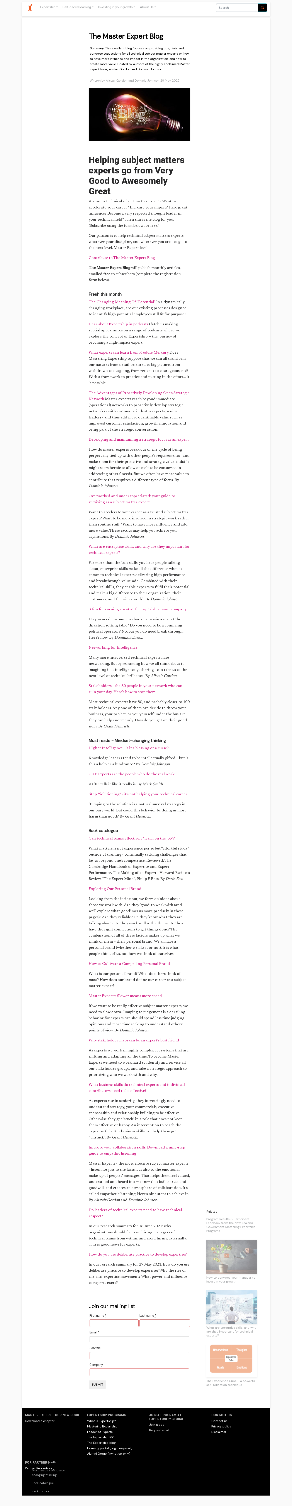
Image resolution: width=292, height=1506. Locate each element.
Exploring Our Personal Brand (115, 889)
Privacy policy (221, 1426)
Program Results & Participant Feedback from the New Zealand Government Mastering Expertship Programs (231, 1225)
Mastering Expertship (102, 1426)
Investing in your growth (115, 7)
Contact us (219, 1421)
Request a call (159, 1430)
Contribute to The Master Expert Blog (122, 258)
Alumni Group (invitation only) (108, 1454)
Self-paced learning (77, 7)
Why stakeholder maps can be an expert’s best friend (134, 1041)
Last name (147, 1315)
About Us (147, 7)
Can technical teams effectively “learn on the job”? (132, 839)
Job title (95, 1348)
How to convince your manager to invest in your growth (230, 1279)
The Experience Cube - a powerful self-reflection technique (230, 1383)
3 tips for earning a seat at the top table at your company (138, 609)
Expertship (47, 7)
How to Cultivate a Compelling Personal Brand (129, 964)
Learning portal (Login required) (109, 1448)
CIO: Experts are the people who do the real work (132, 774)
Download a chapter (39, 1421)
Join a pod (157, 1425)
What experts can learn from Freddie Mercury (129, 353)
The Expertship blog (101, 1443)
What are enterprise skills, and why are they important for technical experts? (231, 1331)
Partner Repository (38, 1468)
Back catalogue (43, 1483)
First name (98, 1315)
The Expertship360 (100, 1437)
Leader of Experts (100, 1432)
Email (94, 1332)
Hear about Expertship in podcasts (118, 324)
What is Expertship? (101, 1421)
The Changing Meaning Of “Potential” (122, 302)
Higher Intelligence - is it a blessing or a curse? (129, 748)
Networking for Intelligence (113, 648)
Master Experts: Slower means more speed (125, 996)
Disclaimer (218, 1432)
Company (96, 1365)
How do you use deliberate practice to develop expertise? (138, 1255)
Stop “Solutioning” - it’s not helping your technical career (138, 794)
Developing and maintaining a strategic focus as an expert (139, 440)
